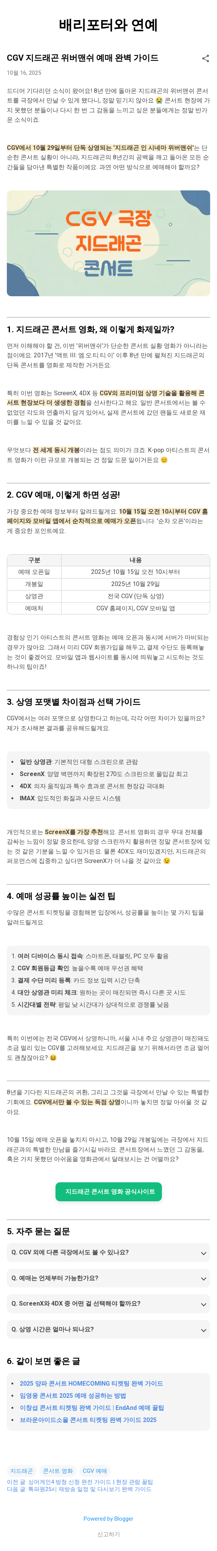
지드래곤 (21, 1471)
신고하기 (108, 1534)
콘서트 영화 (58, 1471)
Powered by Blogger (108, 1518)
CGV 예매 (95, 1471)
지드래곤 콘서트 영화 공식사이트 (110, 1191)
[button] (205, 59)
